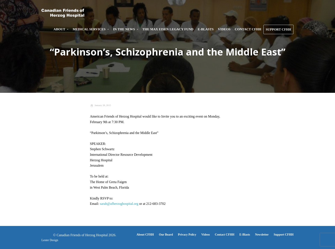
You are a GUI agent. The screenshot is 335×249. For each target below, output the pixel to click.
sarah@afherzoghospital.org (119, 203)
